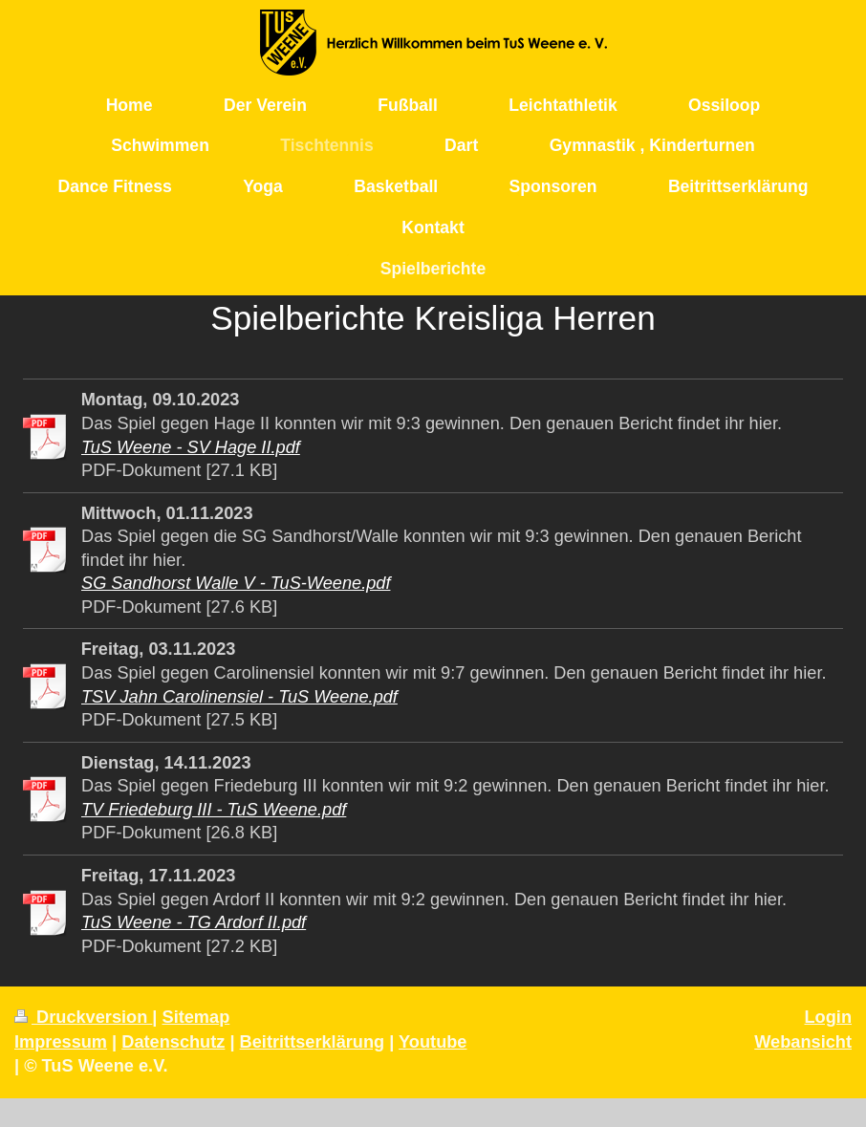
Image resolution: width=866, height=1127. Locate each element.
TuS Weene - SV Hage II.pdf (190, 447)
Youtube (432, 1041)
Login (829, 1017)
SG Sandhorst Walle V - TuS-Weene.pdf (235, 583)
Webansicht (803, 1041)
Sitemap (196, 1017)
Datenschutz (173, 1041)
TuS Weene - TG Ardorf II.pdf (193, 922)
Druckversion (83, 1017)
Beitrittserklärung (312, 1041)
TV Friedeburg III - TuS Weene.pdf (213, 809)
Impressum (60, 1041)
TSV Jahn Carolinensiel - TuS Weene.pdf (239, 696)
